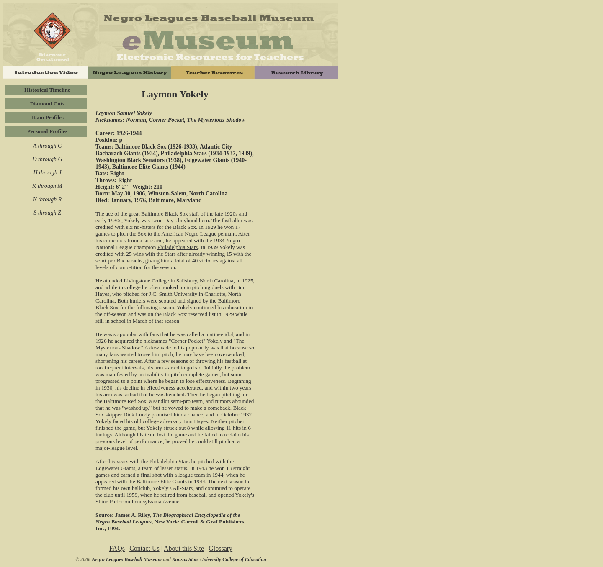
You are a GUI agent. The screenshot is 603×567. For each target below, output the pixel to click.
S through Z (47, 213)
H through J (47, 172)
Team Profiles (47, 117)
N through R (47, 199)
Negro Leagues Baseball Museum (127, 559)
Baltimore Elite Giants (140, 167)
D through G (47, 159)
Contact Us (144, 548)
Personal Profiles (47, 131)
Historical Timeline (47, 90)
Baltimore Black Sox (141, 147)
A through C (47, 146)
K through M (47, 186)
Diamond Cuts (47, 103)
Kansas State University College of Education (219, 559)
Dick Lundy (137, 414)
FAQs (117, 548)
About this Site (184, 548)
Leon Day (162, 220)
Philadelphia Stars (184, 153)
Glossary (220, 548)
